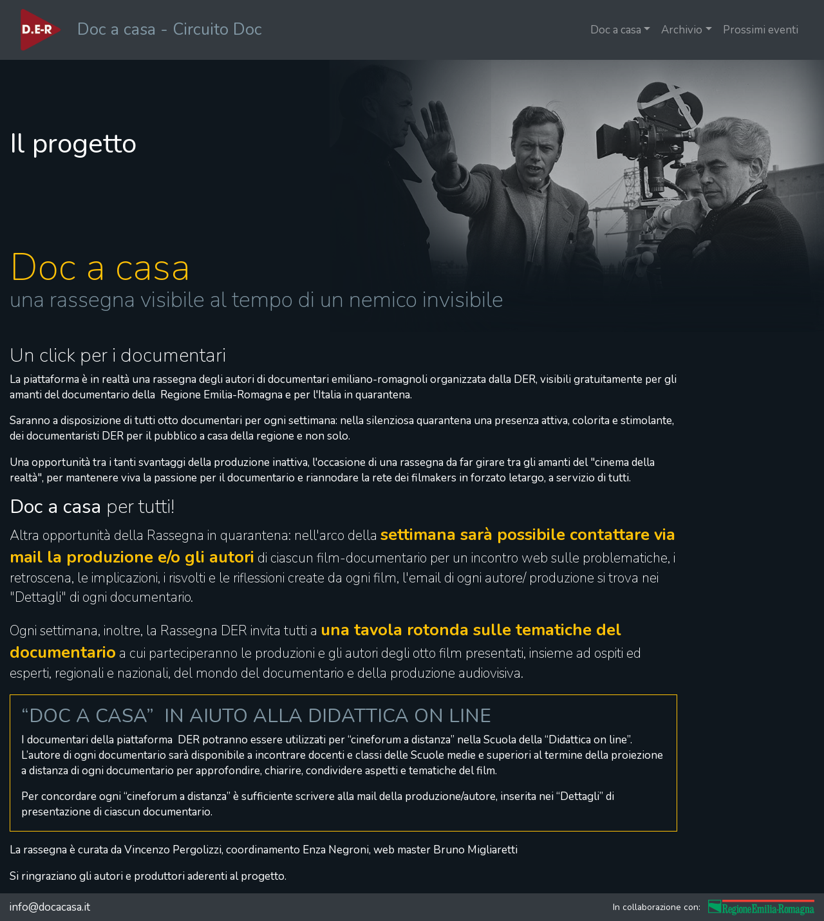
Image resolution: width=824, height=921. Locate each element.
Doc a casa (615, 30)
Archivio (681, 30)
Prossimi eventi (760, 30)
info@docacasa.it (49, 907)
